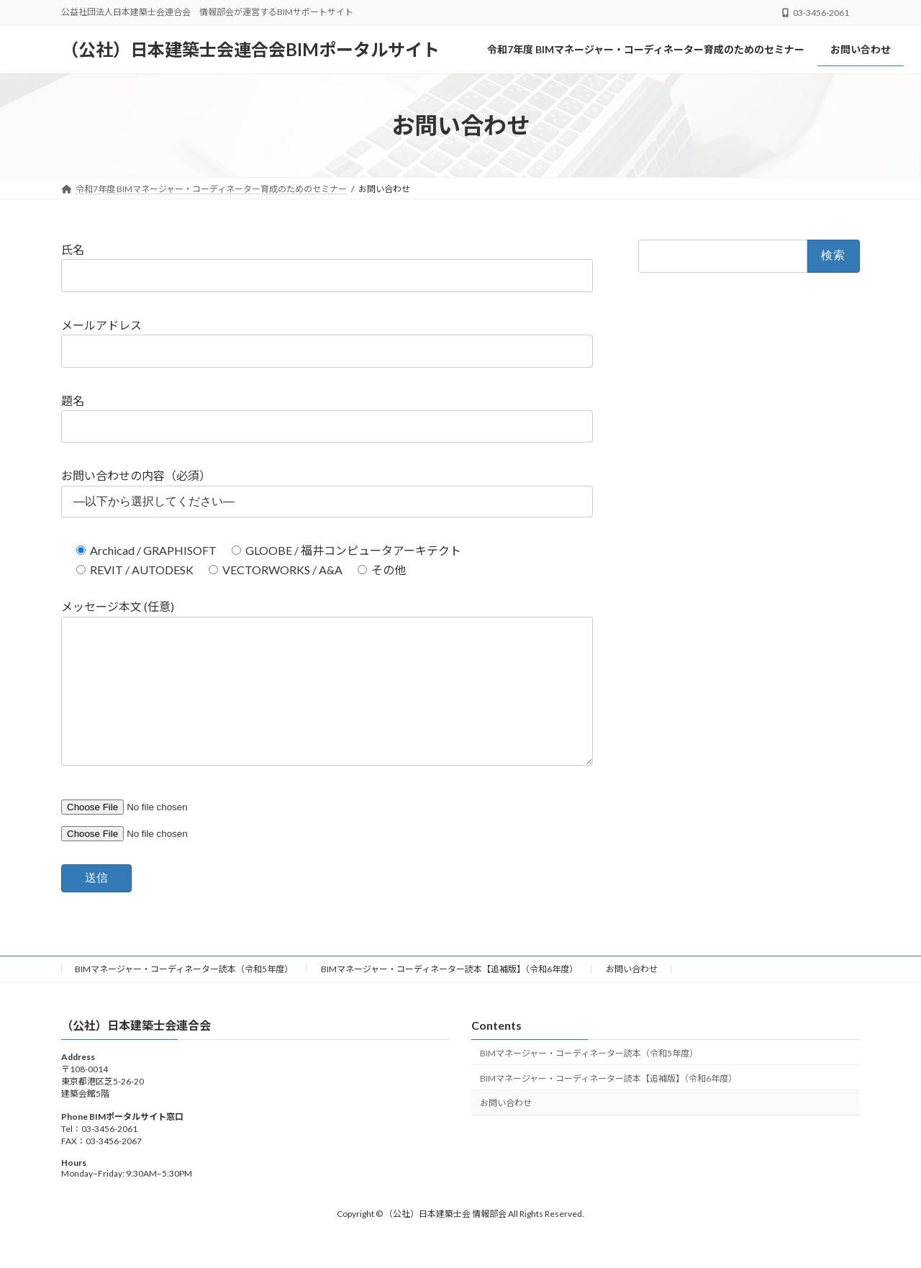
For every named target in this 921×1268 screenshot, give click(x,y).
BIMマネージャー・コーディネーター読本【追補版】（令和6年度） (449, 997)
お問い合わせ (632, 997)
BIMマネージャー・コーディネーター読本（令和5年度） (184, 997)
